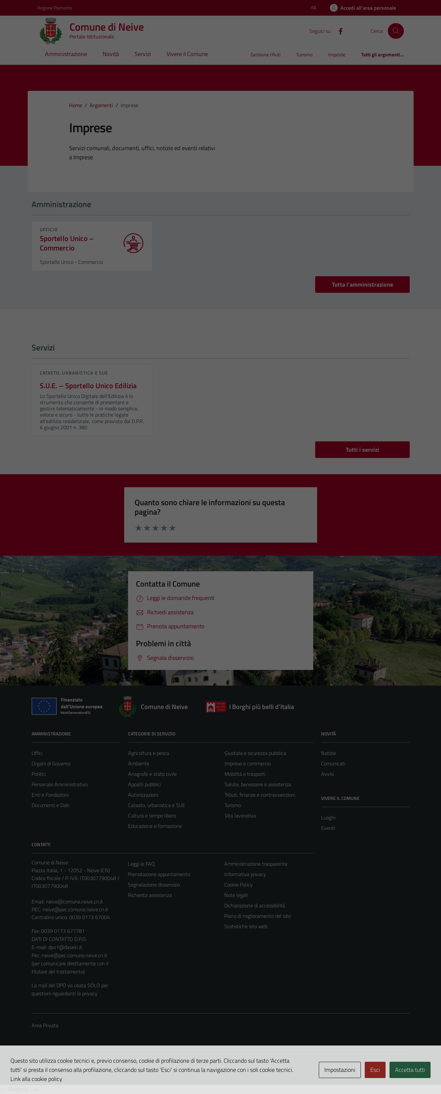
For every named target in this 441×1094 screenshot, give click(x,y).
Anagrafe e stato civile (152, 774)
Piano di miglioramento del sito (257, 916)
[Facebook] (338, 31)
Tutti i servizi (362, 449)
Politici (39, 774)
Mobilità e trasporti (245, 774)
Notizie (328, 753)
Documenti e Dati (50, 805)
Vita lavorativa (240, 815)
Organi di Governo (51, 763)
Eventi (328, 828)
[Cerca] (396, 31)
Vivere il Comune (187, 54)
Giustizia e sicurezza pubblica (255, 753)
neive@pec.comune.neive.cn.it (75, 909)
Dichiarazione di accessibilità (254, 905)
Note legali (236, 895)
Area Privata (45, 1025)
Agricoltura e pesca (148, 753)
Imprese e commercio (248, 763)
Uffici (37, 753)
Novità (111, 54)
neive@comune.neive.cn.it (74, 901)
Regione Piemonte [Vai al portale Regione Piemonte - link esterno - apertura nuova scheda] (54, 7)
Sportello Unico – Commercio (67, 243)
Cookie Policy (238, 884)
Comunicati (333, 763)
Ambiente (138, 763)
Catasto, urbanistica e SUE (74, 372)
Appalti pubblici (144, 784)
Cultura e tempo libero (152, 815)
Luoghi (328, 817)
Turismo (304, 54)
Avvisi (327, 774)
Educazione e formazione (155, 826)
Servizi (143, 54)
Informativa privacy (245, 874)
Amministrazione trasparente (255, 864)
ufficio (49, 229)
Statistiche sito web (245, 926)
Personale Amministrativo (60, 784)
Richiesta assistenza (150, 895)
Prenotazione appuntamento (159, 874)
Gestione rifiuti (265, 54)
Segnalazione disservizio (154, 884)
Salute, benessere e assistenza (258, 784)
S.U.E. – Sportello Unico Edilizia (88, 385)
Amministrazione (66, 54)
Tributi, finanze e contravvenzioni (260, 795)
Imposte (336, 54)
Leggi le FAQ (141, 864)
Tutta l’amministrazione (362, 284)
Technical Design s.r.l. (75, 1066)
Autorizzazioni (143, 795)
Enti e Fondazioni (50, 795)
